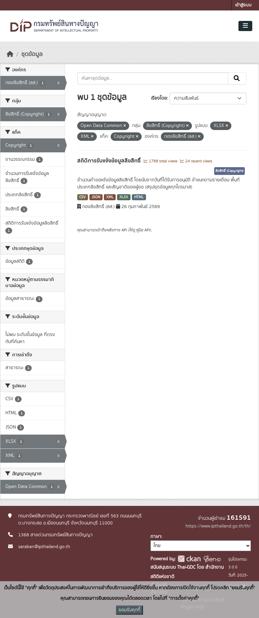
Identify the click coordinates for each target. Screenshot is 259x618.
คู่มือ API (143, 230)
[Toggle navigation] (245, 26)
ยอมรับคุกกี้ (129, 610)
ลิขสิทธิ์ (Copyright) (229, 171)
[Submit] (237, 78)
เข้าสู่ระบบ (243, 5)
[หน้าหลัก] (10, 54)
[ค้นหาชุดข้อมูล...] (153, 78)
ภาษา (155, 536)
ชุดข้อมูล (31, 54)
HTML (139, 197)
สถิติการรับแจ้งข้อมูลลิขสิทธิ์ (109, 160)
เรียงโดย (159, 98)
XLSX (123, 197)
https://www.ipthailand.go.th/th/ (218, 526)
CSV (82, 197)
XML (110, 197)
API (124, 230)
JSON (96, 197)
